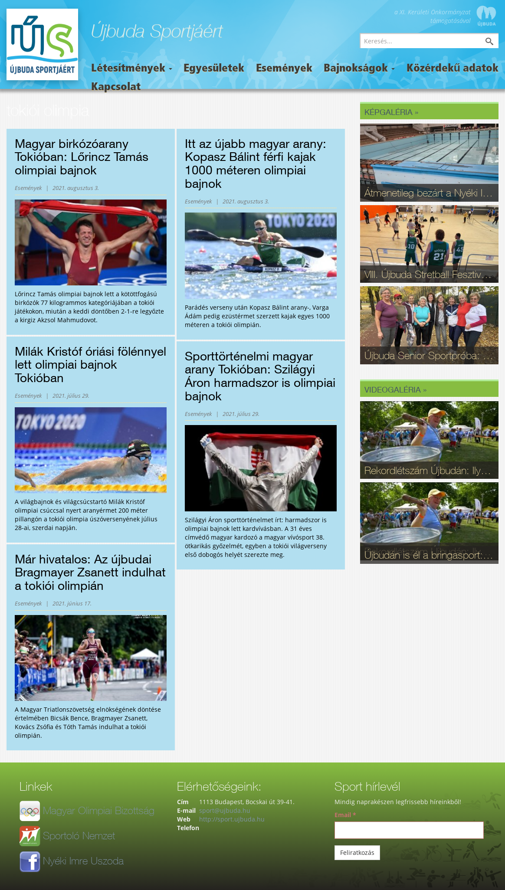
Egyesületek (214, 68)
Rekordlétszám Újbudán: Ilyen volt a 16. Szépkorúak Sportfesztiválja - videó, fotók (429, 470)
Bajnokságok (359, 68)
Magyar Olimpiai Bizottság (98, 810)
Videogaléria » (395, 389)
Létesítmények (131, 68)
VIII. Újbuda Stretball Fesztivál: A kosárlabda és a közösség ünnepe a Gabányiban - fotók (429, 274)
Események (284, 68)
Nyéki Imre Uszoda (83, 860)
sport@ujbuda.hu (224, 810)
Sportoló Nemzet (79, 835)
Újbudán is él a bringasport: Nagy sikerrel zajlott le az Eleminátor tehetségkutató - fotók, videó (429, 554)
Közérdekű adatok (452, 68)
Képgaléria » (391, 112)
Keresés (495, 42)
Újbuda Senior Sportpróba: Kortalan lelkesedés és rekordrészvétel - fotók (429, 355)
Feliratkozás (357, 852)
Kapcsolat (116, 87)
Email (345, 815)
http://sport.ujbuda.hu (232, 819)
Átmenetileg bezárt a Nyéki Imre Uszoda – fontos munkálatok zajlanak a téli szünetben (429, 192)
